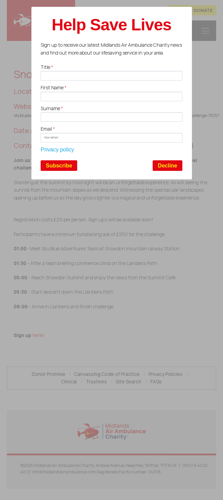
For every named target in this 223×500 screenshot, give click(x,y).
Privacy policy (57, 149)
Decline (167, 165)
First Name (54, 87)
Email (48, 129)
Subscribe (59, 165)
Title (47, 67)
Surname (52, 108)
